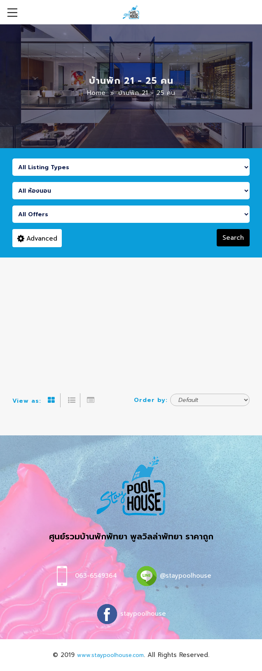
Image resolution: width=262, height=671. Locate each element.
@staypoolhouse (185, 575)
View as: (26, 401)
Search (233, 237)
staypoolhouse (143, 613)
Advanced (37, 238)
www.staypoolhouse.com (110, 655)
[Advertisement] (131, 319)
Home (96, 93)
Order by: (151, 400)
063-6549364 (96, 575)
